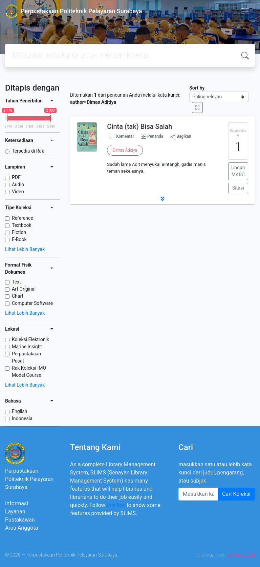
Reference (22, 218)
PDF (16, 177)
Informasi (16, 503)
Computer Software (32, 303)
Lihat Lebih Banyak (25, 249)
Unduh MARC (238, 171)
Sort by (196, 88)
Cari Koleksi (236, 494)
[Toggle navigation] (245, 11)
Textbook (21, 225)
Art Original (24, 289)
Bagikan (180, 136)
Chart (17, 296)
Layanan (15, 511)
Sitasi (238, 188)
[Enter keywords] (198, 494)
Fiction (19, 232)
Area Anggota (21, 528)
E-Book (19, 239)
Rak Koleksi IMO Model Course (29, 371)
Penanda (155, 136)
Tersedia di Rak (28, 151)
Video (18, 191)
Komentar (122, 136)
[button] (162, 198)
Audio (18, 184)
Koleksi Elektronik (30, 339)
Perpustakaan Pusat (26, 357)
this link (116, 505)
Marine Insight (27, 346)
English (19, 411)
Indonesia (22, 418)
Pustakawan (20, 519)
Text (16, 282)
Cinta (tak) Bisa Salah (139, 126)
